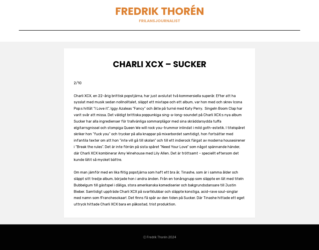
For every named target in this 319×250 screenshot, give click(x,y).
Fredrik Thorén (159, 11)
